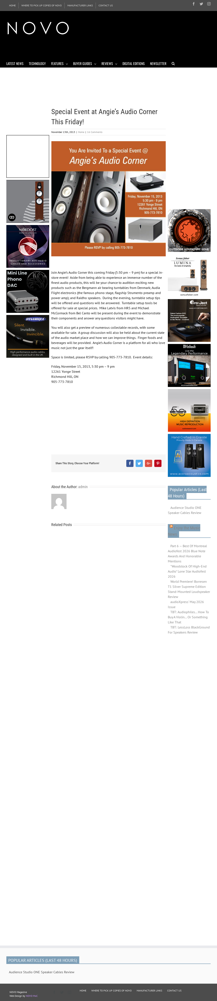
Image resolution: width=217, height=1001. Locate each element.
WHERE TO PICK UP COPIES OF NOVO (111, 990)
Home (81, 132)
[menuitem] (12, 5)
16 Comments (94, 132)
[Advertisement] (83, 48)
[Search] (173, 63)
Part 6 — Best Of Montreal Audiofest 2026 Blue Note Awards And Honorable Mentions (187, 553)
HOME (83, 990)
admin (83, 487)
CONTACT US (174, 990)
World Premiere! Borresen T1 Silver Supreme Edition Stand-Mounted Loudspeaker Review (189, 589)
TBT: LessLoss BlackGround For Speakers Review (189, 629)
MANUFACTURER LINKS (149, 990)
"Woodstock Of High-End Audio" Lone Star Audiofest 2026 (187, 571)
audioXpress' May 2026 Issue (186, 604)
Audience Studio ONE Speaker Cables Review (185, 510)
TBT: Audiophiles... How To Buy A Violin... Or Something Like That (188, 617)
